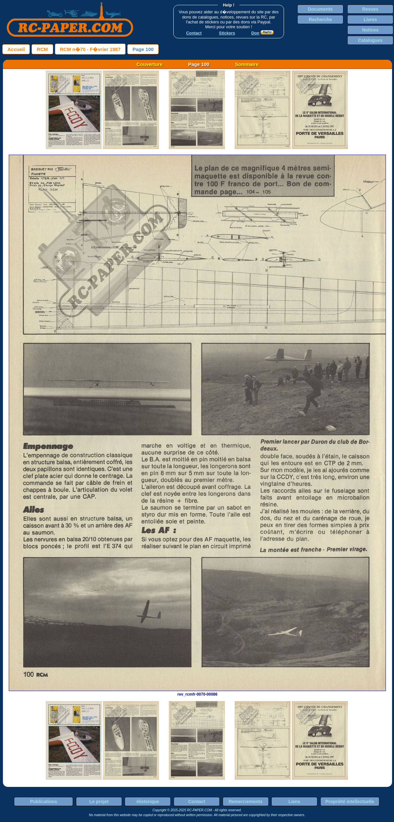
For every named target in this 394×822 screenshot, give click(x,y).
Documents (320, 9)
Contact (196, 801)
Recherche (320, 19)
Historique (148, 801)
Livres (370, 19)
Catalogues (370, 40)
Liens (295, 801)
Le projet (98, 801)
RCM (42, 49)
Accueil (16, 49)
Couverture (150, 64)
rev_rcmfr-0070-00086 (197, 692)
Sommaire (247, 64)
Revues (370, 9)
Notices (370, 29)
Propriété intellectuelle (350, 801)
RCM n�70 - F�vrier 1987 (90, 49)
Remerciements (245, 801)
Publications (43, 801)
